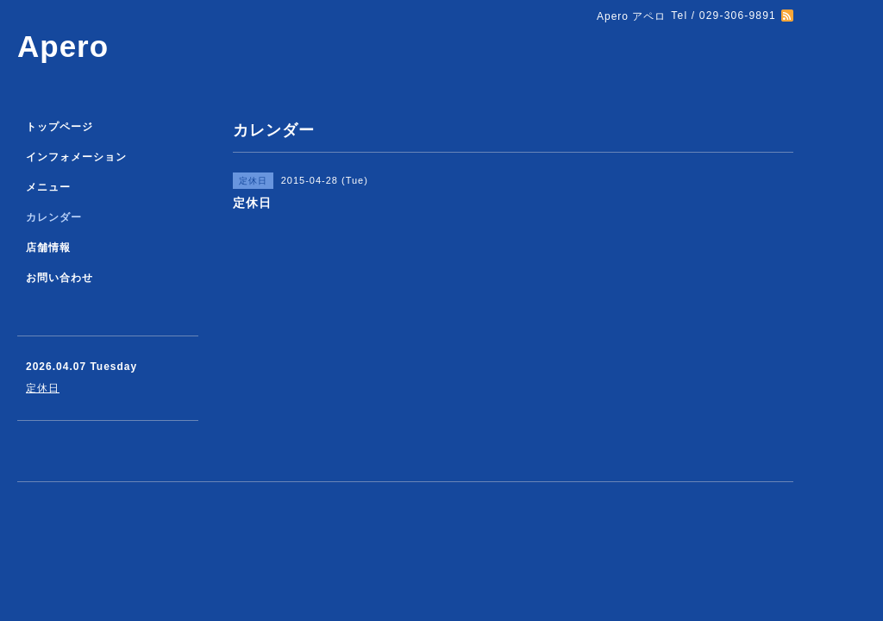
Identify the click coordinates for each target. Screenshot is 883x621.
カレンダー (54, 217)
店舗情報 (48, 248)
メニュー (48, 187)
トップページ (59, 127)
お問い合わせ (59, 278)
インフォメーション (76, 157)
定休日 (42, 388)
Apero (63, 46)
